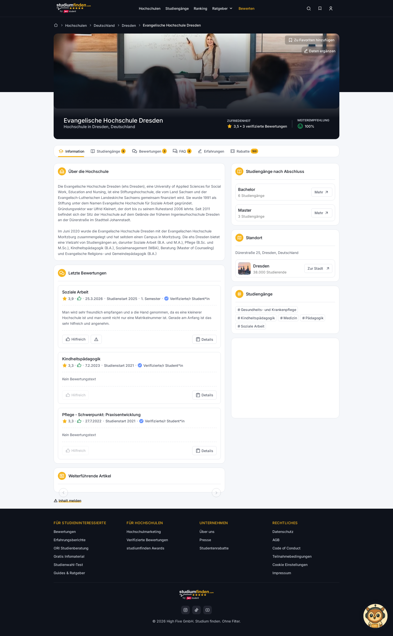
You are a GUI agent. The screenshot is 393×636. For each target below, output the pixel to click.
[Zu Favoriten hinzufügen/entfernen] (311, 40)
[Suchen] (308, 8)
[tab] (71, 151)
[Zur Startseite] (56, 25)
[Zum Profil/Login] (330, 8)
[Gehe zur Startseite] (74, 8)
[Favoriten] (319, 8)
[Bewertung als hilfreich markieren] (75, 339)
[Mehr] (321, 192)
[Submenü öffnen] (223, 8)
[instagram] (185, 609)
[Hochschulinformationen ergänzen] (319, 51)
